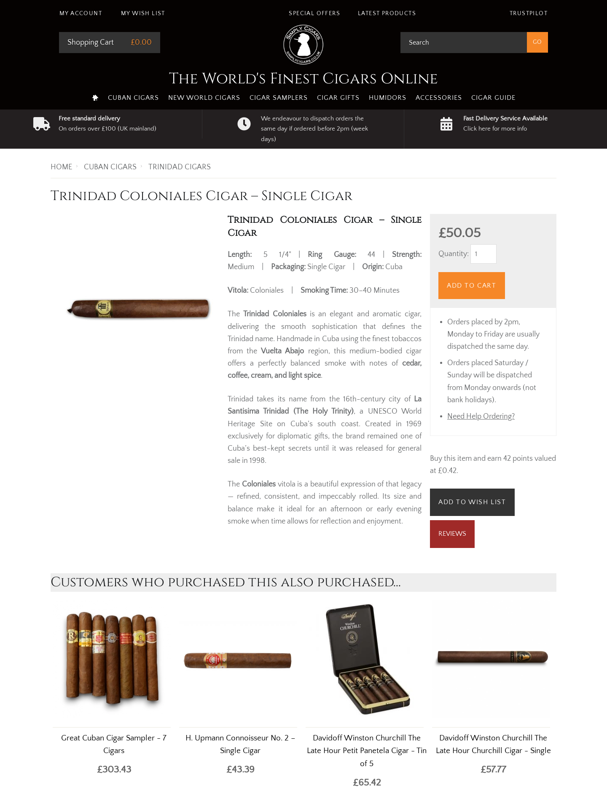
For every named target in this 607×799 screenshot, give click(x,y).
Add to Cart (472, 285)
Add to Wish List (472, 502)
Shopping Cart (90, 42)
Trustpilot (529, 13)
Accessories (439, 98)
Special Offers (314, 13)
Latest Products (387, 13)
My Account (80, 13)
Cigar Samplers (279, 98)
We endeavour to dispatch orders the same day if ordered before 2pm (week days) (314, 129)
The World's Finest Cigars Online (303, 79)
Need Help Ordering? (481, 416)
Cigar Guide (493, 98)
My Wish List (143, 13)
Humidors (387, 98)
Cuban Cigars (133, 98)
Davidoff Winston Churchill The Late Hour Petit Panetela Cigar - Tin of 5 (367, 751)
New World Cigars (204, 98)
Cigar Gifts (338, 98)
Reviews (452, 533)
